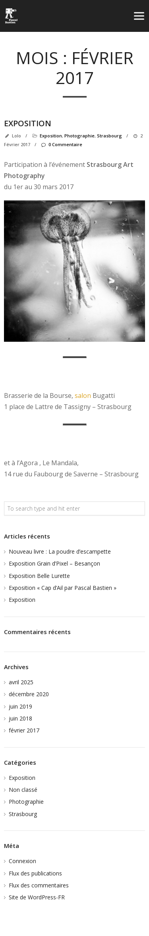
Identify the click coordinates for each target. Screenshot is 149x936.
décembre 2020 (29, 694)
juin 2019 (20, 706)
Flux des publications (35, 873)
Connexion (22, 861)
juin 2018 (20, 718)
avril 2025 (21, 682)
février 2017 (24, 730)
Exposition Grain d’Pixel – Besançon (54, 563)
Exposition (27, 123)
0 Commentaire (61, 144)
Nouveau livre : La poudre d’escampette (60, 551)
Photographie (79, 136)
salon (83, 395)
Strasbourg (109, 136)
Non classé (23, 789)
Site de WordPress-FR (37, 897)
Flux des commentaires (39, 885)
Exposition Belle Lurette (39, 576)
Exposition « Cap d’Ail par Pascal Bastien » (62, 587)
